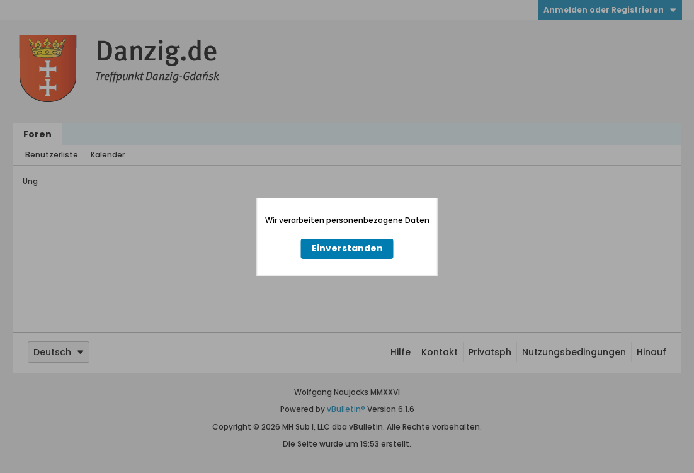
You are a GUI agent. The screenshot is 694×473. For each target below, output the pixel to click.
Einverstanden (347, 248)
